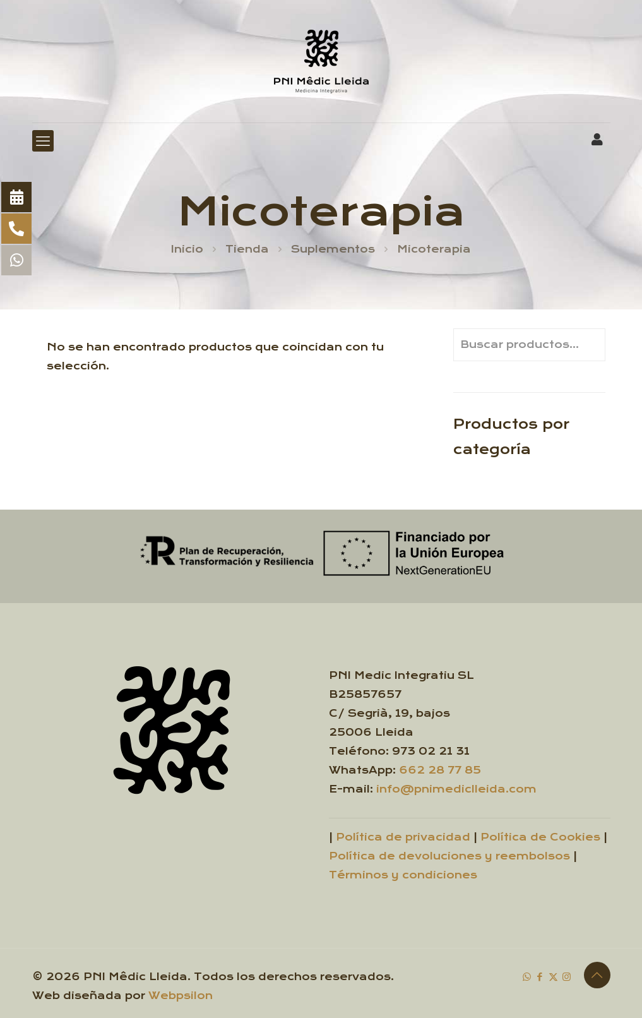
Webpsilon (180, 996)
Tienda (247, 249)
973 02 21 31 (431, 751)
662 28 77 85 (440, 770)
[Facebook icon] (540, 977)
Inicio (187, 249)
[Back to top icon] (597, 975)
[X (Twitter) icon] (553, 977)
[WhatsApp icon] (527, 977)
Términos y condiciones (403, 875)
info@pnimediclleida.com (456, 789)
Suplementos (333, 249)
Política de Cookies (540, 837)
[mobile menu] (43, 141)
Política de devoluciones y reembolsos (449, 856)
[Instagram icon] (566, 977)
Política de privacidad (403, 837)
